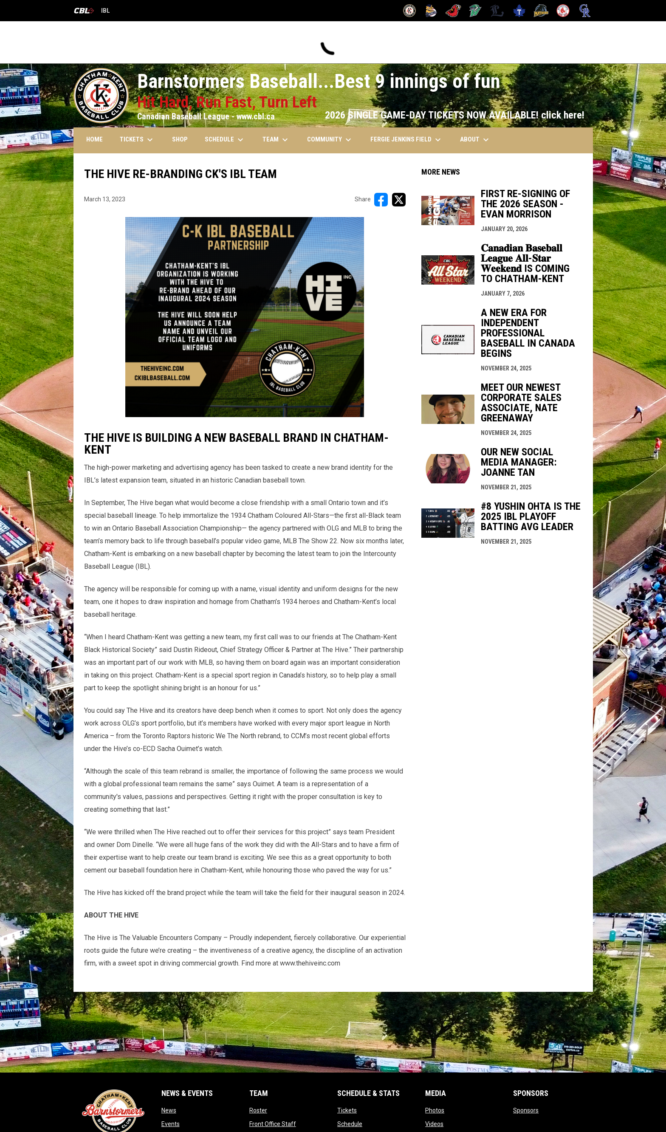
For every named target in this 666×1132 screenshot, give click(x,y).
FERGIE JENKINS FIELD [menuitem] (406, 140)
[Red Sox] (563, 10)
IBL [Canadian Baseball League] (91, 12)
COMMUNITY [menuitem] (330, 140)
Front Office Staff (272, 1124)
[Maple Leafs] (519, 10)
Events (170, 1124)
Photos (434, 1110)
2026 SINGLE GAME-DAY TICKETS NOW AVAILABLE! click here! (454, 115)
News (168, 1110)
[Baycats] (431, 10)
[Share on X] (399, 199)
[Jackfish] (475, 10)
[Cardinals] (453, 10)
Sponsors (526, 1110)
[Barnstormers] (410, 10)
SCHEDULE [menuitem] (225, 140)
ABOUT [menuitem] (475, 140)
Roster (258, 1110)
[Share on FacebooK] (381, 199)
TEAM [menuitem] (276, 140)
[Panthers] (541, 10)
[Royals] (585, 10)
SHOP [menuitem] (180, 139)
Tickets (347, 1110)
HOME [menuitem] (94, 139)
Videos (434, 1124)
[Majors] (497, 10)
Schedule (349, 1124)
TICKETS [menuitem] (137, 140)
